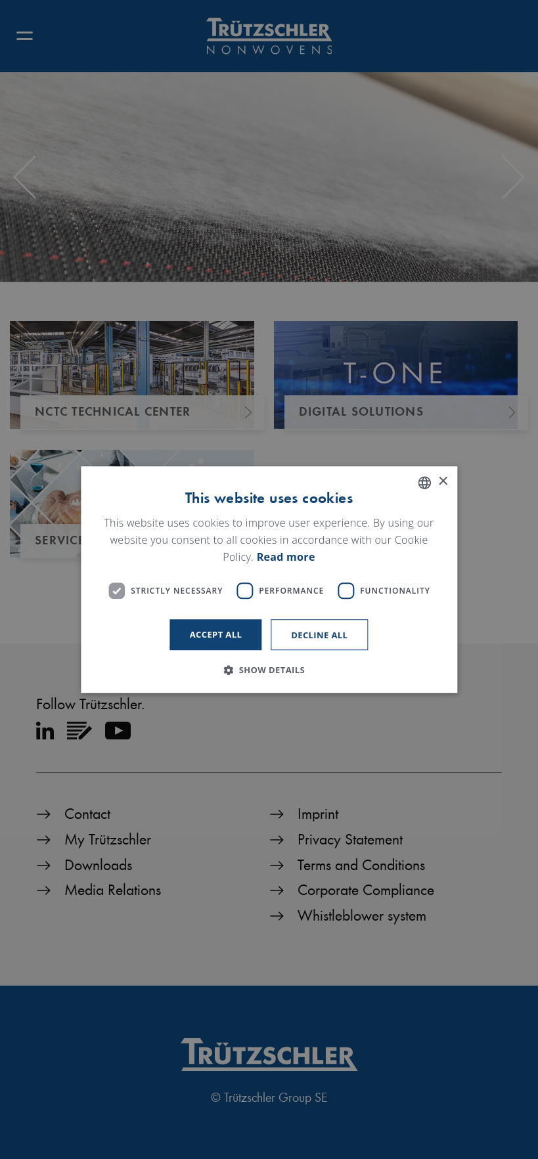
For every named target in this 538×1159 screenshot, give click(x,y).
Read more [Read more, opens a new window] (286, 557)
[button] (269, 669)
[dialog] (269, 579)
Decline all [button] (319, 635)
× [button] (442, 482)
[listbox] (424, 482)
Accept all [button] (216, 634)
